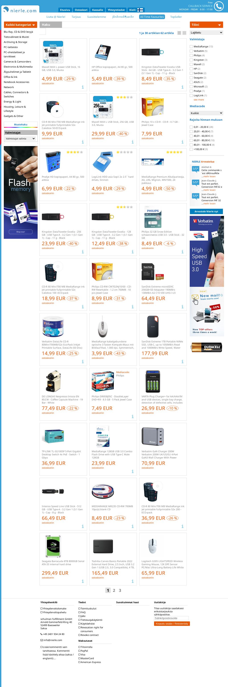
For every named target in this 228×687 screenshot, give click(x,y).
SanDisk (198, 73)
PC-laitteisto (11, 47)
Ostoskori (81, 10)
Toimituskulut (87, 608)
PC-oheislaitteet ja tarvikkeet (14, 54)
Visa (82, 654)
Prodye (197, 90)
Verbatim (198, 50)
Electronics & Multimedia (18, 66)
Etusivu (65, 10)
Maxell (197, 64)
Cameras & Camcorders (17, 61)
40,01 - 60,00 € (201, 135)
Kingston (198, 59)
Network (9, 87)
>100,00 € (199, 149)
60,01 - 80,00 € (202, 140)
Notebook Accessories (16, 82)
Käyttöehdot (87, 623)
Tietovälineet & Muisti (16, 36)
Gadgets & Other (13, 116)
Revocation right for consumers (91, 629)
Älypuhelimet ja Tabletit (17, 71)
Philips (197, 55)
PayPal (83, 650)
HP (195, 68)
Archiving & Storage (15, 42)
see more (199, 99)
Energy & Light (12, 101)
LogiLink (198, 95)
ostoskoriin (48, 83)
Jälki (82, 616)
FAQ (82, 612)
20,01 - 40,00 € (201, 131)
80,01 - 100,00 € (202, 144)
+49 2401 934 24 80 (53, 634)
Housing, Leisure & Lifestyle (15, 108)
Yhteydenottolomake (54, 608)
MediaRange (201, 46)
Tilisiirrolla (85, 647)
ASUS (196, 82)
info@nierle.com (52, 640)
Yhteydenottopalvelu (54, 612)
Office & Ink (10, 76)
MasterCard (86, 658)
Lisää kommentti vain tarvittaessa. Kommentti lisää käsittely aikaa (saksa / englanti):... (58, 652)
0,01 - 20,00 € (201, 127)
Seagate (198, 77)
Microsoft (199, 86)
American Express (90, 662)
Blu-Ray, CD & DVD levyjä (18, 31)
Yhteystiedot (116, 10)
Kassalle (97, 10)
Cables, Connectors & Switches (16, 94)
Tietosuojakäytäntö (90, 619)
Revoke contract (89, 635)
